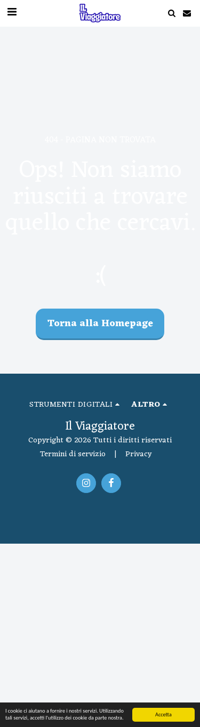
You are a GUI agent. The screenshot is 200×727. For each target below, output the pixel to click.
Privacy (138, 454)
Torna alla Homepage (100, 324)
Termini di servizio (73, 454)
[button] (171, 13)
